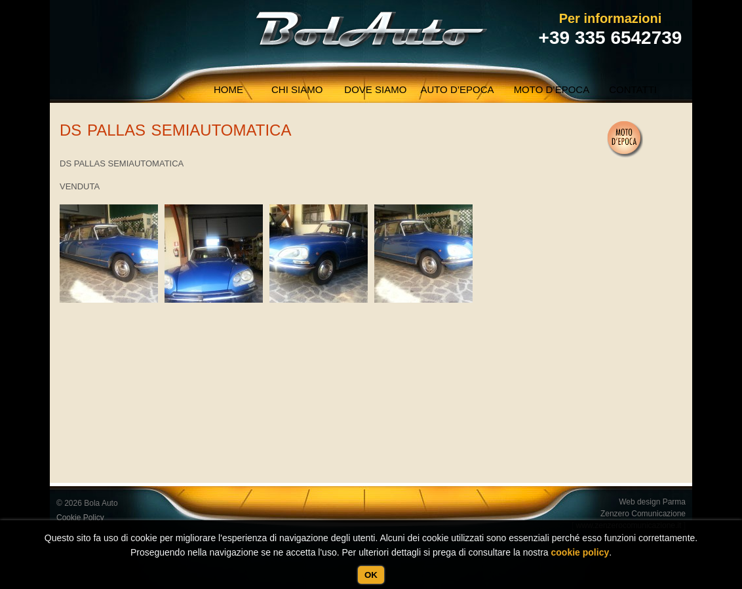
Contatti (633, 89)
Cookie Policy (80, 517)
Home (228, 89)
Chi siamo (296, 89)
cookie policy (580, 552)
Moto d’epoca (552, 89)
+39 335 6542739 (610, 38)
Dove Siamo (375, 89)
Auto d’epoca (457, 89)
